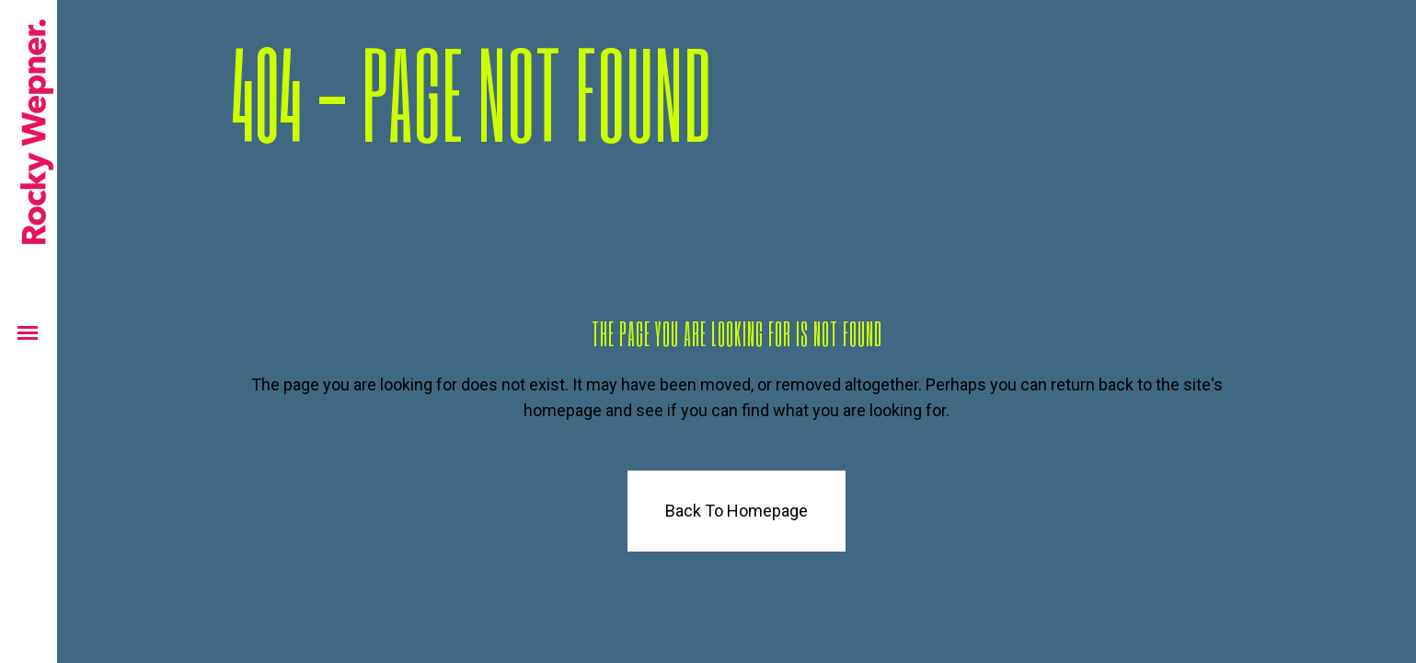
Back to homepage (736, 510)
